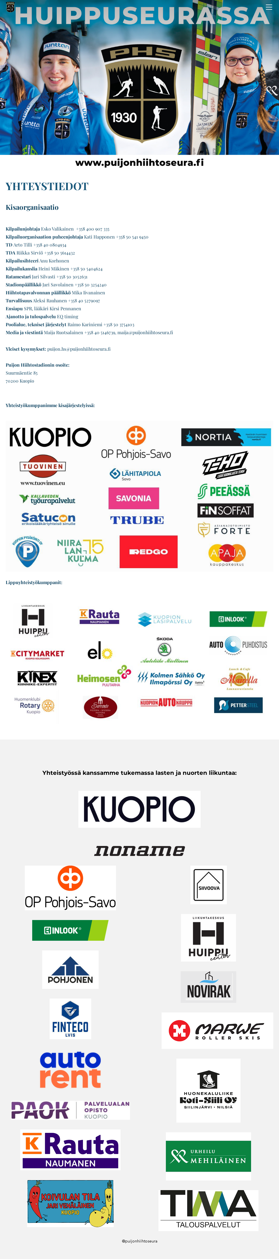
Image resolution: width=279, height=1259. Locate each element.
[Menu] (269, 7)
